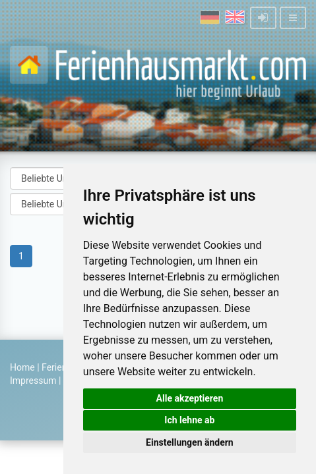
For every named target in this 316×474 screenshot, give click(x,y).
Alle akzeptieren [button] (190, 398)
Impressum (33, 380)
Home (22, 367)
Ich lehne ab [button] (189, 420)
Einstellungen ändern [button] (190, 442)
